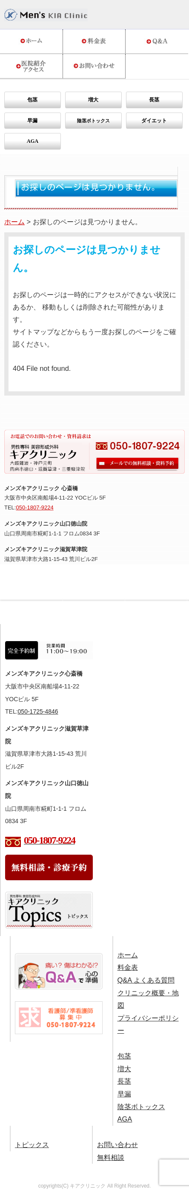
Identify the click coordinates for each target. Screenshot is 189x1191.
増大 (93, 100)
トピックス (32, 1144)
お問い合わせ (117, 1144)
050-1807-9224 (34, 507)
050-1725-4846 (38, 711)
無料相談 (110, 1157)
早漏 (32, 121)
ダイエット (154, 121)
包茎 (32, 100)
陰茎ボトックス (141, 1106)
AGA (32, 141)
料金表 (127, 967)
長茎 (154, 100)
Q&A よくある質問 (146, 980)
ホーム (14, 221)
